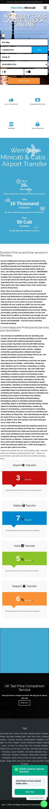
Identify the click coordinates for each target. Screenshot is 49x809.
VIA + (40, 50)
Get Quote (24, 81)
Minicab (23, 7)
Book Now (24, 703)
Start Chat (30, 792)
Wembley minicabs (9, 266)
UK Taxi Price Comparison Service (25, 688)
